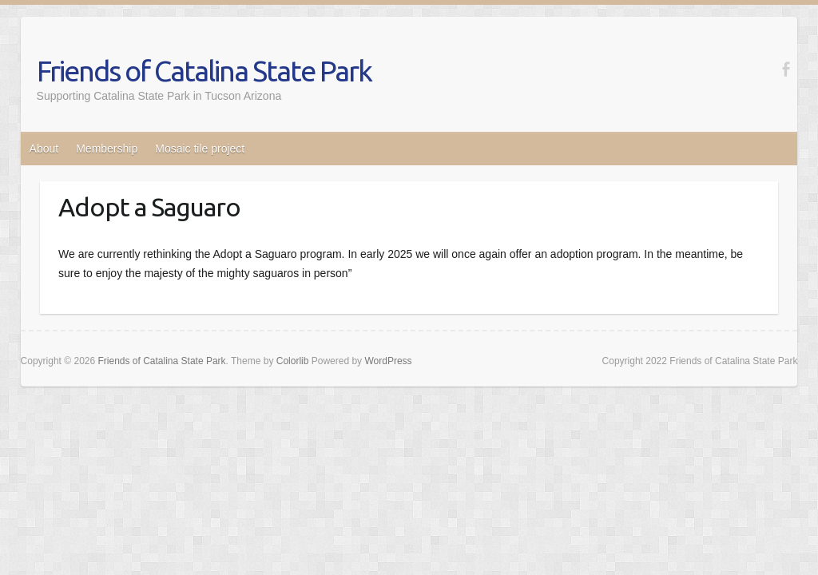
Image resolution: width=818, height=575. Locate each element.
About (44, 148)
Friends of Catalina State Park (204, 70)
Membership (106, 148)
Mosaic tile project (199, 148)
